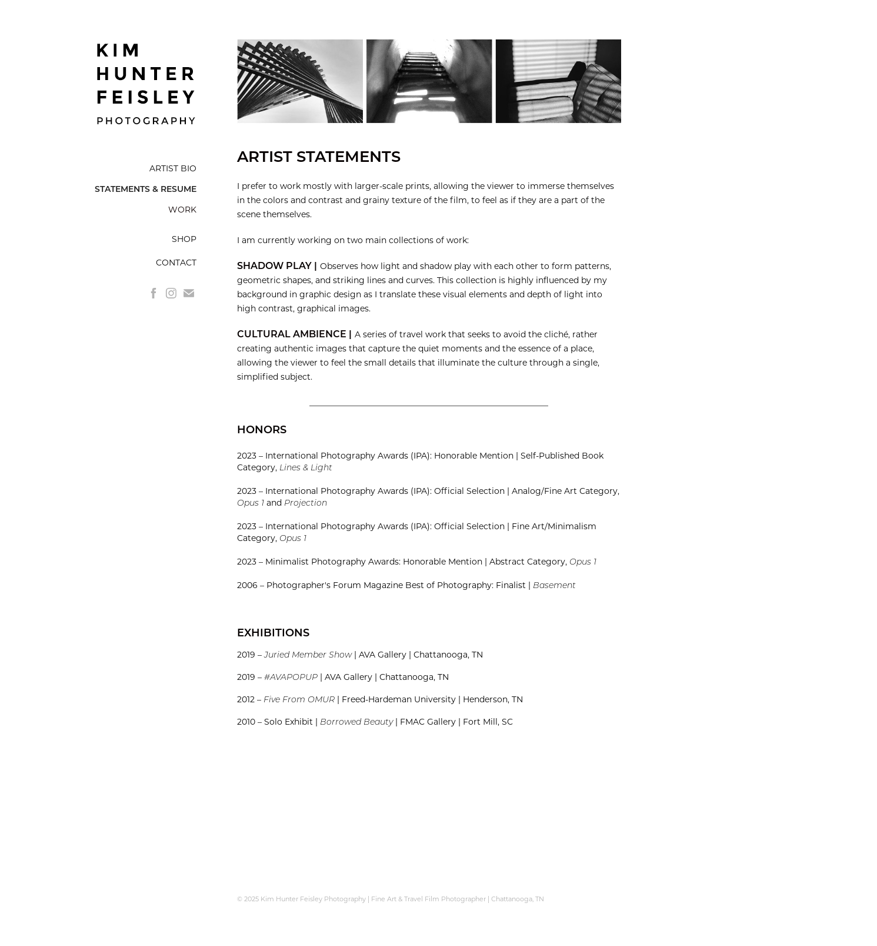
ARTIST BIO (172, 168)
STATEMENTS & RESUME (145, 188)
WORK (182, 209)
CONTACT (176, 262)
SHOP (184, 238)
